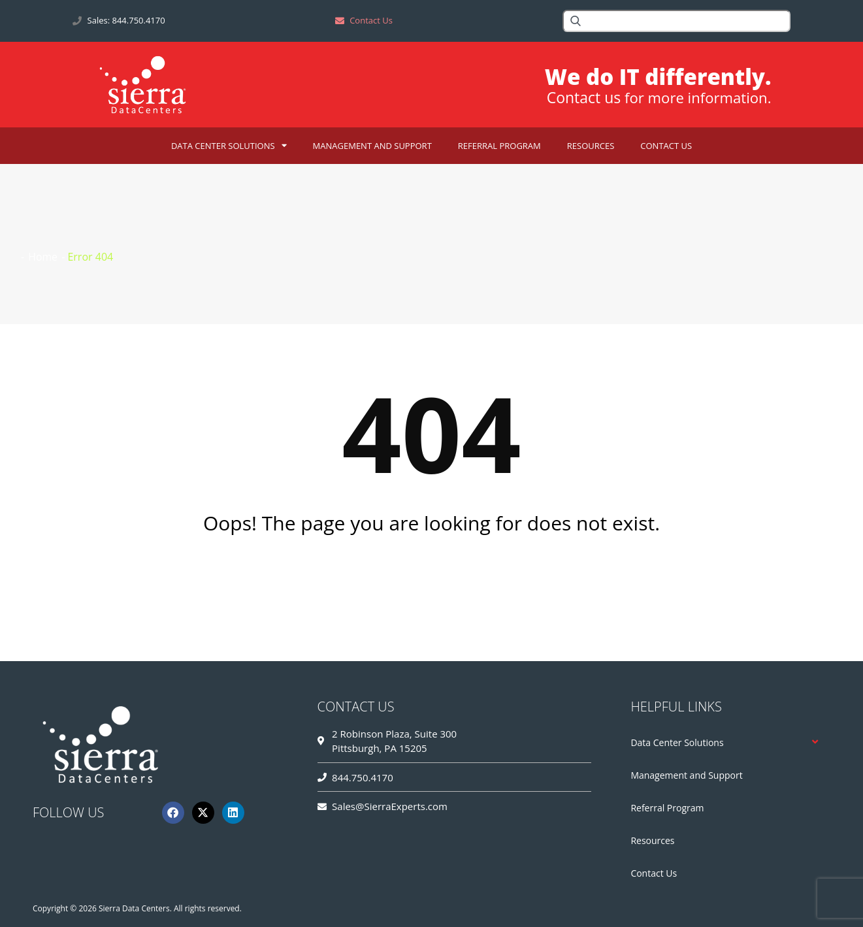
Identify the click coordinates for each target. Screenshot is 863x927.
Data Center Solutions (229, 145)
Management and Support (372, 146)
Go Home (431, 574)
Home (42, 257)
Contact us (578, 98)
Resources (591, 146)
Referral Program (499, 146)
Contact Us (666, 146)
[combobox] (676, 21)
